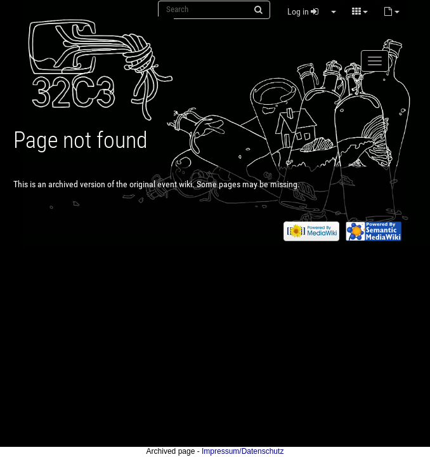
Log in (302, 11)
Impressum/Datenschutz (242, 451)
